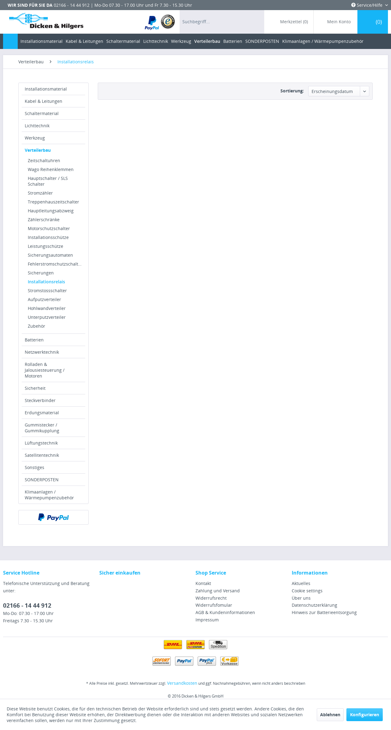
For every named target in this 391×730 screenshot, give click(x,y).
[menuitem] (160, 22)
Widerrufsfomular (214, 605)
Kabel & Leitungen (43, 101)
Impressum (207, 620)
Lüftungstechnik (41, 443)
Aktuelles (301, 583)
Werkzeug (35, 138)
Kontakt (203, 583)
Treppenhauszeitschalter (53, 202)
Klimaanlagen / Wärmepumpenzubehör (49, 495)
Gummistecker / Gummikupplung (42, 428)
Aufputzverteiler (44, 299)
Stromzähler (40, 193)
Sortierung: (292, 91)
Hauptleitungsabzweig (51, 211)
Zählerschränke (44, 219)
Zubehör (36, 326)
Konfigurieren (364, 714)
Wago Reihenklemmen (51, 169)
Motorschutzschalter (49, 228)
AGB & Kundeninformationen (225, 612)
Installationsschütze (48, 237)
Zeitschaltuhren (44, 160)
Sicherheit (35, 388)
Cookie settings (307, 591)
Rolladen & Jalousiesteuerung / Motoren (44, 370)
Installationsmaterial (46, 89)
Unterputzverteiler (47, 317)
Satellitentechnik (42, 455)
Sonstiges (34, 467)
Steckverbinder (40, 400)
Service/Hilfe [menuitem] (367, 5)
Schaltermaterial (42, 113)
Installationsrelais (46, 282)
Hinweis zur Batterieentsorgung (324, 612)
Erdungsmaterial (42, 412)
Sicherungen (41, 273)
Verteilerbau (38, 150)
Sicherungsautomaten (50, 255)
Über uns (301, 598)
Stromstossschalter (47, 290)
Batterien (34, 340)
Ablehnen (330, 714)
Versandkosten (182, 683)
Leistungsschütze (45, 246)
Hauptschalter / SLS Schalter (48, 181)
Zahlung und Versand (218, 591)
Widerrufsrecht (211, 598)
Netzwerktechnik (42, 352)
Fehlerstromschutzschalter (55, 264)
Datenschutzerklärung (314, 605)
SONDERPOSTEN (42, 479)
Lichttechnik (37, 125)
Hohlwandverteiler (47, 308)
